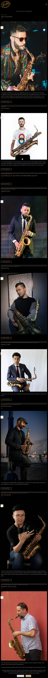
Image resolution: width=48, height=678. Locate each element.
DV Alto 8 (2, 188)
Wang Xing (5, 268)
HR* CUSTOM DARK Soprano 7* (27, 188)
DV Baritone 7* (7, 188)
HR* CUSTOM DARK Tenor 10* (6, 584)
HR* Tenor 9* (25, 342)
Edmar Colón (5, 344)
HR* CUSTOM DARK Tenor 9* (17, 342)
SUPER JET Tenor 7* (12, 189)
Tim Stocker (5, 108)
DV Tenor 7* (19, 188)
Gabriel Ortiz (5, 191)
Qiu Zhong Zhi (6, 495)
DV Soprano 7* (13, 188)
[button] (46, 4)
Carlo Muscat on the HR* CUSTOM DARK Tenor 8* (19, 176)
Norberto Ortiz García (8, 586)
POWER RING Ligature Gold (33, 342)
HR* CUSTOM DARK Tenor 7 (39, 188)
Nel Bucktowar (6, 406)
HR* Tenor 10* (14, 584)
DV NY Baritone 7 (16, 266)
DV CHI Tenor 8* (9, 266)
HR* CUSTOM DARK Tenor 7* (16, 404)
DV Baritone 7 (3, 266)
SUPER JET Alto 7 (4, 14)
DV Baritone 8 (3, 106)
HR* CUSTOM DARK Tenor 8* (6, 173)
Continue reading (6, 101)
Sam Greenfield (6, 17)
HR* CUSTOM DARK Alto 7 (5, 404)
